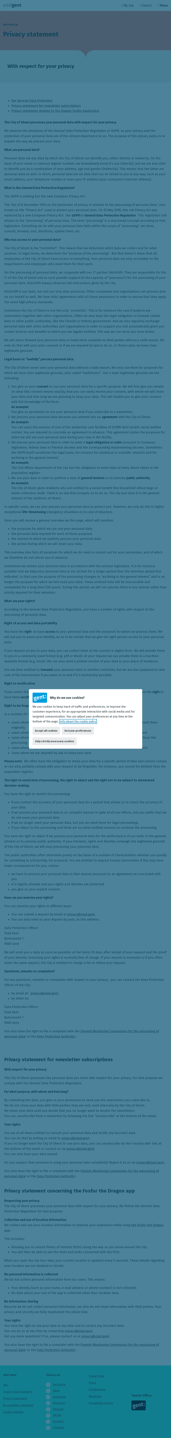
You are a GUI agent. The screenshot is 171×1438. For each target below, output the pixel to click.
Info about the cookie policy (78, 721)
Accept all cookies (46, 730)
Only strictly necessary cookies (54, 741)
